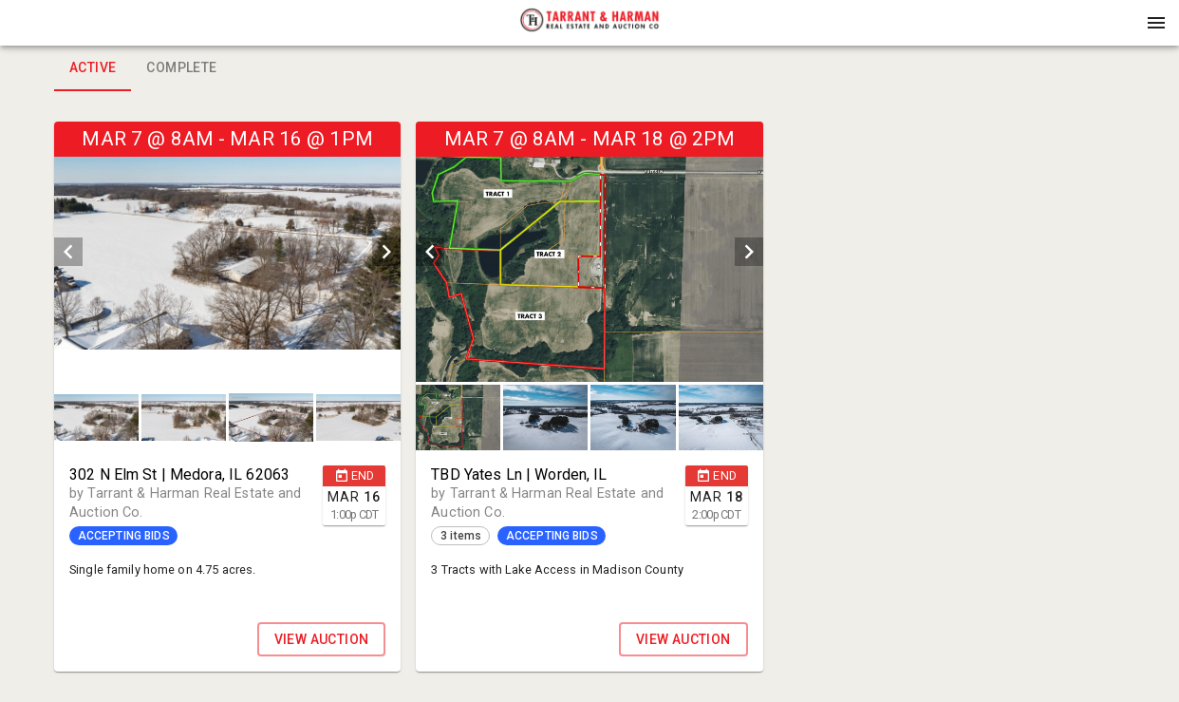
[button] (589, 29)
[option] (227, 252)
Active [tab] (92, 68)
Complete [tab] (181, 68)
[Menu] (1156, 23)
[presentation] (589, 23)
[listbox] (227, 252)
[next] (386, 251)
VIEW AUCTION (321, 639)
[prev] (68, 251)
